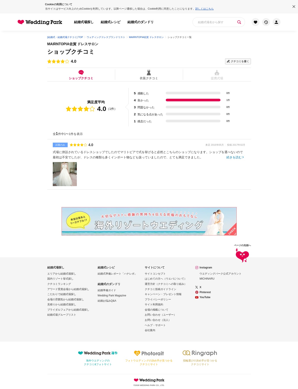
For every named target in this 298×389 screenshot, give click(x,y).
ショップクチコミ (81, 74)
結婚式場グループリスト (61, 314)
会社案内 (150, 330)
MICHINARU (206, 278)
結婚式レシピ (110, 22)
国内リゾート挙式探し (60, 278)
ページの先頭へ (242, 253)
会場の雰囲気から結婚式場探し (65, 299)
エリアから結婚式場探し (61, 273)
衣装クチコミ (149, 74)
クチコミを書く (240, 61)
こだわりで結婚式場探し (61, 294)
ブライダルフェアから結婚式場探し (68, 309)
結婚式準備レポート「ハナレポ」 (117, 273)
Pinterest (205, 292)
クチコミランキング (59, 283)
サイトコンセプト (155, 273)
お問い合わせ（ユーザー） (160, 314)
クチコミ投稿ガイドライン (160, 289)
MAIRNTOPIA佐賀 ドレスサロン (72, 44)
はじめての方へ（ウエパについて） (166, 278)
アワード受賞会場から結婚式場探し (68, 289)
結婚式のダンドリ (140, 22)
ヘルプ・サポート (155, 325)
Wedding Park (149, 380)
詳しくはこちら (204, 8)
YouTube (204, 297)
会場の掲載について (156, 309)
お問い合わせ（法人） (158, 320)
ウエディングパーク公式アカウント (220, 273)
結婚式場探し (84, 22)
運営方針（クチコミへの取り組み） (166, 283)
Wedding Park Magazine (112, 295)
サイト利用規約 (154, 304)
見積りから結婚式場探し (61, 304)
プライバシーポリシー (158, 299)
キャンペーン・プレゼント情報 (163, 294)
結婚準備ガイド (107, 290)
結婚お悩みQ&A (107, 300)
